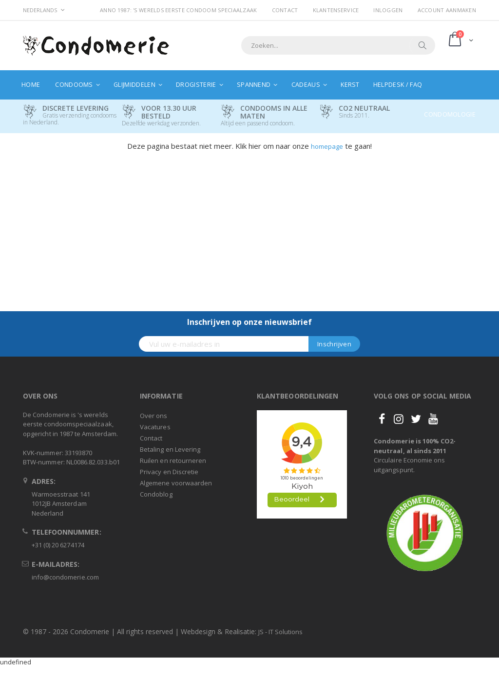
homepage (327, 146)
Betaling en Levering (170, 449)
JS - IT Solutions (280, 631)
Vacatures (155, 426)
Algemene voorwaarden (176, 483)
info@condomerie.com (65, 577)
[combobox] (338, 45)
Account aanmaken (447, 10)
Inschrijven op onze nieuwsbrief (249, 322)
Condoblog (156, 494)
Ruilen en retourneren (173, 460)
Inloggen (388, 10)
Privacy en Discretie (169, 471)
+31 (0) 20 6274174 (58, 544)
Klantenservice (336, 10)
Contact (285, 10)
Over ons (154, 415)
